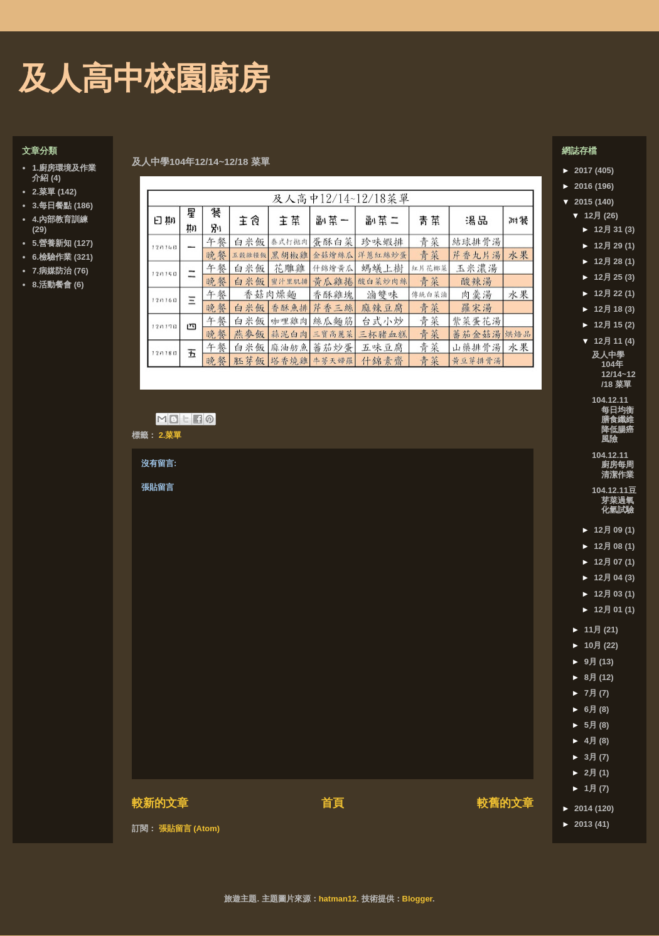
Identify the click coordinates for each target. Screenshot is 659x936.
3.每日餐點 (52, 205)
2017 (584, 170)
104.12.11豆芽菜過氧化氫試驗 (614, 500)
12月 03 (609, 593)
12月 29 (609, 245)
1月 (591, 788)
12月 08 (609, 546)
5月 (591, 725)
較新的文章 (160, 803)
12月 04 (609, 577)
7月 (591, 693)
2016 (584, 186)
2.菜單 (170, 435)
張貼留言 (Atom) (189, 828)
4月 (591, 740)
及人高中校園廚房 (144, 78)
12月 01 (609, 609)
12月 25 (609, 277)
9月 (591, 661)
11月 (594, 629)
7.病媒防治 (52, 270)
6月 (591, 709)
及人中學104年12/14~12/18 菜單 (614, 369)
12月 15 (609, 324)
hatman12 (338, 898)
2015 (584, 201)
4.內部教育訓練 (60, 219)
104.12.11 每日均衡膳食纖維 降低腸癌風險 (617, 419)
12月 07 (609, 561)
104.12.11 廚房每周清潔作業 (613, 464)
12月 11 (609, 341)
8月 (591, 677)
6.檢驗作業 (52, 257)
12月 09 (609, 529)
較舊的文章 (505, 803)
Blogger (417, 898)
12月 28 (609, 261)
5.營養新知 (52, 243)
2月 (591, 772)
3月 (591, 757)
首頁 (332, 803)
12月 (594, 215)
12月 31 (609, 229)
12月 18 (609, 309)
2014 (584, 808)
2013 (584, 824)
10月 (594, 645)
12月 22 (609, 293)
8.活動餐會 (52, 284)
